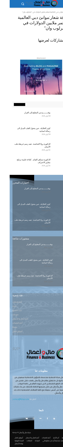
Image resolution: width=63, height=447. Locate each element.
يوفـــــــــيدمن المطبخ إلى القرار (28, 112)
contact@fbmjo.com (11, 399)
